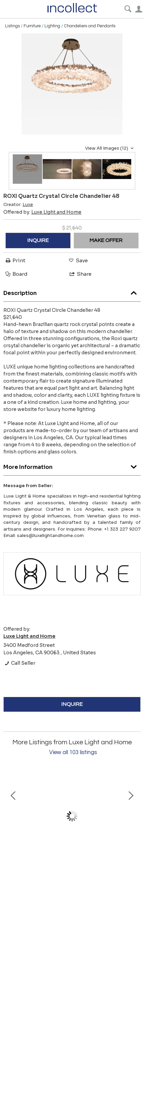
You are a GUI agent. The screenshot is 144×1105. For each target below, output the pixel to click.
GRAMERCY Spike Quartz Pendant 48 (72, 865)
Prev (13, 816)
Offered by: (42, 212)
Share (80, 274)
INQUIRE (38, 240)
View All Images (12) (110, 148)
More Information (72, 465)
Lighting (52, 26)
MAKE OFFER (105, 240)
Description (72, 291)
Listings (12, 26)
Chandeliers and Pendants (89, 26)
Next (130, 816)
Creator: (18, 204)
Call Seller (19, 663)
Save (78, 260)
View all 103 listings (73, 752)
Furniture (32, 26)
